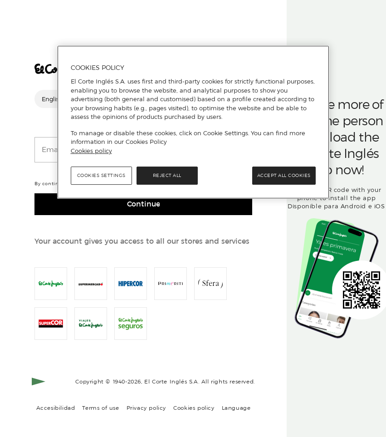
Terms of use (100, 407)
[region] (193, 122)
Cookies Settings (101, 175)
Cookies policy (194, 407)
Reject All (167, 175)
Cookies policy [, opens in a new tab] (91, 150)
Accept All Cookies (284, 175)
